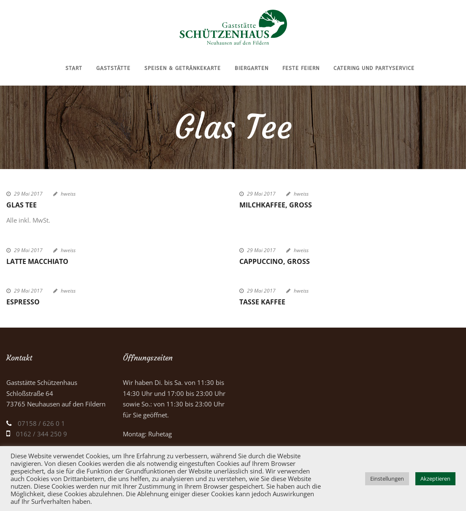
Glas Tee (21, 205)
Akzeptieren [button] (435, 478)
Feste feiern (301, 68)
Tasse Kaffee (262, 302)
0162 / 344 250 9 (41, 434)
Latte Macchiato (37, 261)
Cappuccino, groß (274, 261)
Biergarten (251, 68)
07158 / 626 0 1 (41, 423)
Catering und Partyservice (374, 68)
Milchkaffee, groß (275, 205)
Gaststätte (113, 68)
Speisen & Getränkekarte (182, 68)
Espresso (23, 302)
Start (73, 68)
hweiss (68, 193)
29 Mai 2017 (28, 193)
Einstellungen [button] (387, 478)
